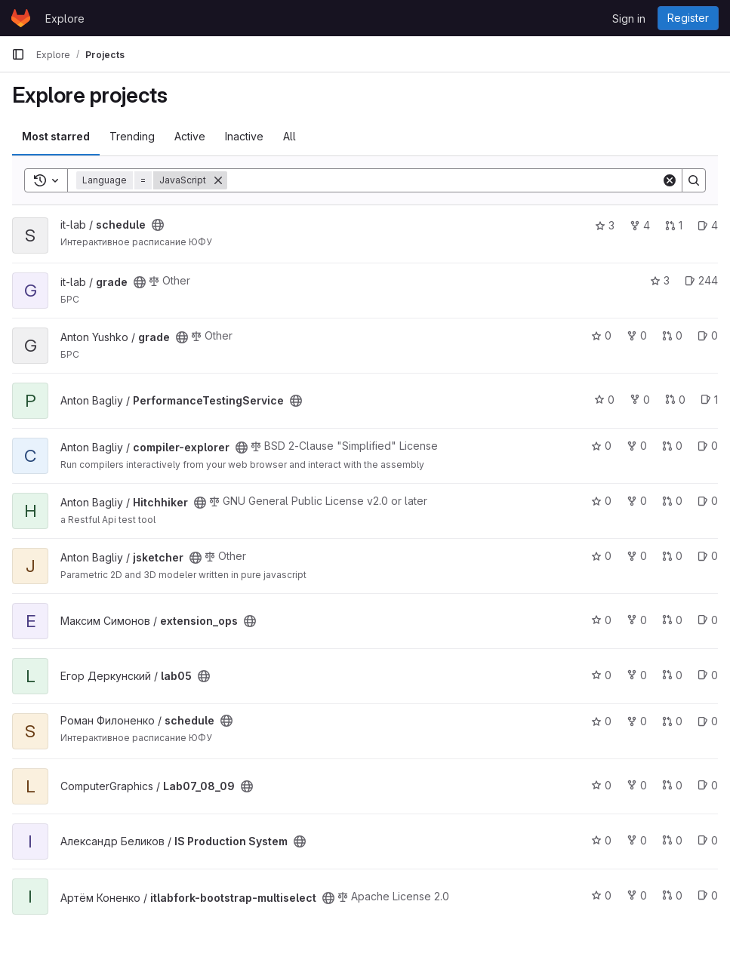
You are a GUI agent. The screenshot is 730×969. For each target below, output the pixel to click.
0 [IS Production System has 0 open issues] (708, 840)
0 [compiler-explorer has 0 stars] (601, 445)
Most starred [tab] (56, 136)
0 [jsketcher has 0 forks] (637, 555)
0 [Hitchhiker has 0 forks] (637, 500)
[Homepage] (20, 18)
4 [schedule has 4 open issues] (708, 225)
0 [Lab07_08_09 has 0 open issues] (708, 785)
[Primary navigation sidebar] (18, 54)
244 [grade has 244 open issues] (701, 280)
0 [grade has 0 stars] (601, 335)
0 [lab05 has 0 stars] (601, 675)
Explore (65, 18)
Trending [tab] (132, 136)
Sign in (628, 18)
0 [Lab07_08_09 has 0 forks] (637, 785)
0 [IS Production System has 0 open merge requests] (672, 840)
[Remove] (218, 180)
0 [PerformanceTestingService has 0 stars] (604, 399)
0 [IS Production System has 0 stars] (601, 840)
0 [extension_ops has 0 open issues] (708, 620)
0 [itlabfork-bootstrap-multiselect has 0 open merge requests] (672, 895)
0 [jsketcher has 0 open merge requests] (672, 555)
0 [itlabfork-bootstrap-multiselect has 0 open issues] (708, 895)
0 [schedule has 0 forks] (637, 721)
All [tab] (289, 136)
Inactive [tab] (244, 136)
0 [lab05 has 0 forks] (637, 675)
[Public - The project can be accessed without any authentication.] (158, 225)
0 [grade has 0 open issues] (708, 335)
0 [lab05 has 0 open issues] (708, 675)
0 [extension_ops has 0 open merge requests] (672, 620)
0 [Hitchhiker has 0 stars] (601, 500)
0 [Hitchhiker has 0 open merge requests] (672, 500)
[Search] (444, 180)
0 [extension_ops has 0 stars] (601, 620)
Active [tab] (189, 136)
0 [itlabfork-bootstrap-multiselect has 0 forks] (637, 895)
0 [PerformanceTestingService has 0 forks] (640, 399)
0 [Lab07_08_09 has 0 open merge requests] (672, 785)
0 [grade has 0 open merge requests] (672, 335)
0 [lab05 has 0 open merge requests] (672, 675)
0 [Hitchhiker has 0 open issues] (708, 500)
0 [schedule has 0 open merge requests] (672, 721)
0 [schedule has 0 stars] (601, 721)
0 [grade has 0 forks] (637, 335)
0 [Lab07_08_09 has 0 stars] (601, 785)
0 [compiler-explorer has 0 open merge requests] (672, 445)
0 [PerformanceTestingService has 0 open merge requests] (675, 399)
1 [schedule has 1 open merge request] (673, 225)
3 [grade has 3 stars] (660, 280)
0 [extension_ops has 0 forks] (637, 620)
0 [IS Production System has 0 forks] (637, 840)
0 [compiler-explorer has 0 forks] (637, 445)
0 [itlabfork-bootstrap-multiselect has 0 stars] (601, 895)
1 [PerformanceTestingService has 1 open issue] (709, 399)
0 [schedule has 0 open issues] (708, 721)
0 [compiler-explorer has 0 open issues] (708, 445)
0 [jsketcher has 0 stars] (601, 555)
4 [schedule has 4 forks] (640, 225)
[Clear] (670, 180)
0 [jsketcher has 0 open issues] (708, 555)
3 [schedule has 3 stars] (604, 225)
